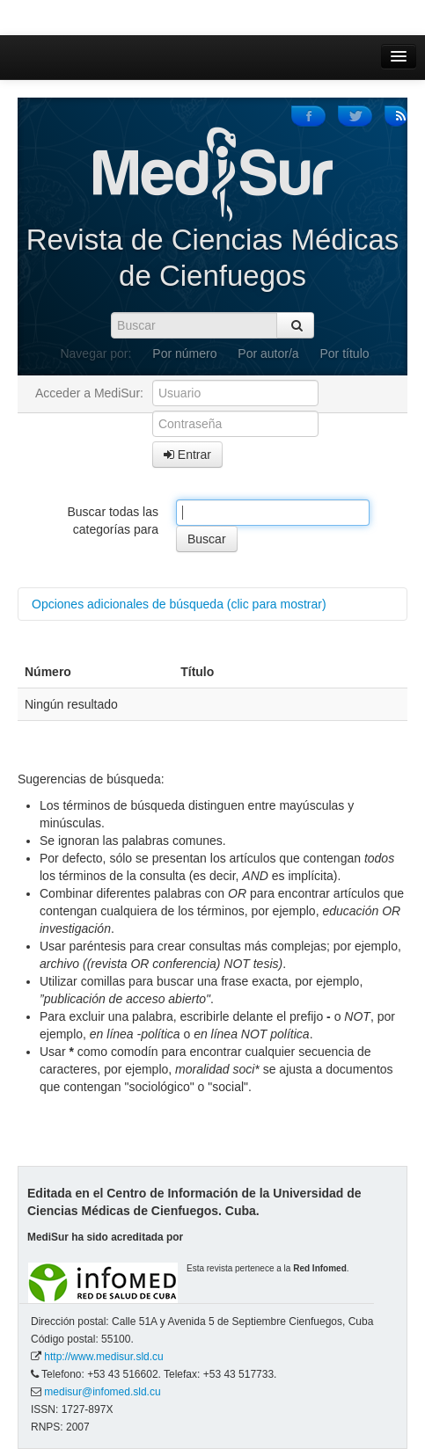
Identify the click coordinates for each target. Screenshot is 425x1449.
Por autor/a (268, 353)
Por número (184, 353)
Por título (345, 353)
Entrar (187, 455)
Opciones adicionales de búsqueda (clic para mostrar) (179, 604)
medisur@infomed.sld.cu (102, 1392)
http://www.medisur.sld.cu (103, 1357)
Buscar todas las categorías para (113, 520)
